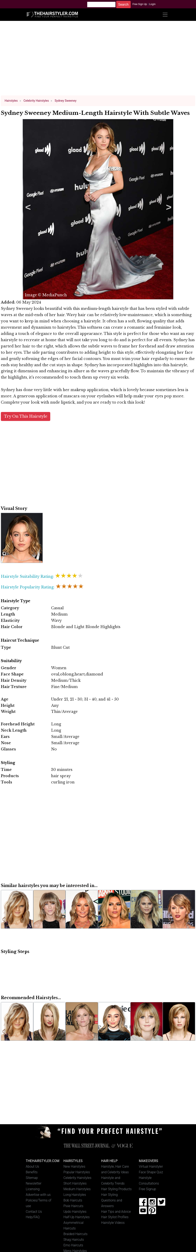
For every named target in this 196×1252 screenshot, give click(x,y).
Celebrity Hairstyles (77, 1178)
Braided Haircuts (75, 1234)
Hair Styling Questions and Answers (111, 1200)
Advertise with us (38, 1195)
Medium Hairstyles (77, 1189)
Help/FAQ (33, 1217)
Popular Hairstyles (76, 1172)
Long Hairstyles (74, 1195)
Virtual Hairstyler (151, 1166)
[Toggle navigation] (165, 14)
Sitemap (32, 1178)
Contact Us (34, 1212)
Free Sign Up (140, 4)
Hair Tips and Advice (116, 1212)
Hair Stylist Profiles (115, 1217)
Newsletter (33, 1183)
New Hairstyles (74, 1166)
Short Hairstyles (75, 1183)
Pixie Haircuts (73, 1206)
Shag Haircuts (73, 1240)
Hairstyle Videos (113, 1223)
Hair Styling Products (116, 1189)
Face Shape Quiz (151, 1172)
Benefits (31, 1172)
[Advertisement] (98, 60)
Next (168, 209)
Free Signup (147, 1189)
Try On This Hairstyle (25, 416)
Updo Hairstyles (74, 1212)
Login (152, 4)
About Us (32, 1166)
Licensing (33, 1189)
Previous (27, 209)
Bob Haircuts (72, 1200)
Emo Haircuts (73, 1245)
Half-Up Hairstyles (76, 1217)
